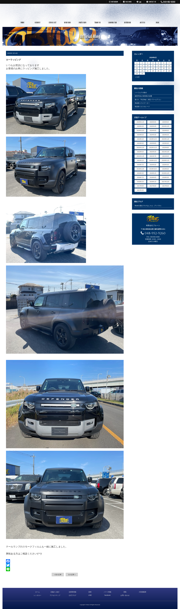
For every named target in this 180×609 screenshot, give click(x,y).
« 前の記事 (57, 574)
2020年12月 (153, 160)
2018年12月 (165, 173)
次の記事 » (71, 574)
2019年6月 (165, 169)
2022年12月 (140, 147)
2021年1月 (140, 160)
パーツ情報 (107, 592)
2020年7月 (140, 164)
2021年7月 (153, 156)
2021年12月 (165, 152)
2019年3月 (140, 173)
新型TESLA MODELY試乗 (143, 96)
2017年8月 (140, 186)
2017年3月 (140, 190)
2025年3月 (153, 126)
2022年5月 (140, 152)
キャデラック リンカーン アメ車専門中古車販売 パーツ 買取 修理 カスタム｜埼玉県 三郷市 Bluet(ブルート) (90, 12)
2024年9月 (153, 130)
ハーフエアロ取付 (141, 92)
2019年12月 (140, 169)
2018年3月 (165, 177)
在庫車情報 (72, 592)
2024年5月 (140, 134)
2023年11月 (165, 139)
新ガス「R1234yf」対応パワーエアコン (148, 99)
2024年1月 (140, 139)
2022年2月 (153, 152)
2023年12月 (153, 139)
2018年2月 (140, 181)
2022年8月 (165, 147)
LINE (90, 595)
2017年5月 (165, 186)
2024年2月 (165, 134)
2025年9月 (153, 122)
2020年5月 (153, 164)
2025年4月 (140, 126)
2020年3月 (165, 164)
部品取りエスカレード (142, 106)
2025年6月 (165, 122)
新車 (90, 592)
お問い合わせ (125, 595)
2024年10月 (140, 130)
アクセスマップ (55, 595)
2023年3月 (165, 143)
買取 (125, 592)
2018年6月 (153, 177)
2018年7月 (140, 177)
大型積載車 (142, 592)
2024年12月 (165, 126)
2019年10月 (153, 169)
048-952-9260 (168, 2)
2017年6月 (153, 186)
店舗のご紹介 (55, 592)
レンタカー (37, 595)
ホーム (37, 592)
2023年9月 (140, 143)
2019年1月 (153, 173)
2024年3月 (153, 134)
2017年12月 (165, 181)
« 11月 (137, 77)
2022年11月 (153, 147)
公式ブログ (72, 595)
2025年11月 (140, 122)
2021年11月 (140, 156)
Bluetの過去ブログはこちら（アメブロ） (148, 206)
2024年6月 (165, 130)
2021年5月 (165, 156)
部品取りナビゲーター (142, 103)
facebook (107, 595)
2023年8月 (153, 143)
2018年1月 (153, 181)
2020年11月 (165, 160)
